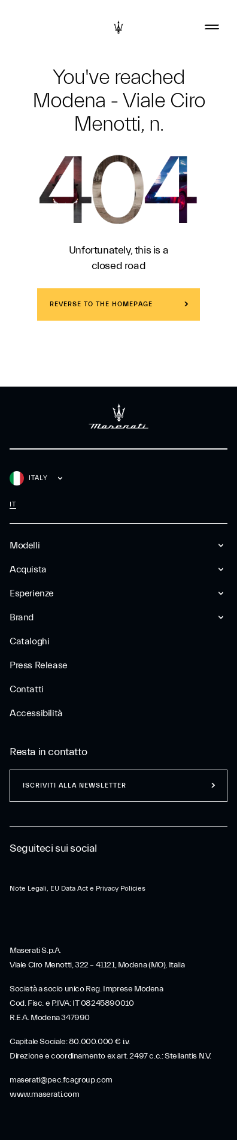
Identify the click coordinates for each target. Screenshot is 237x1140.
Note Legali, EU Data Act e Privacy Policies (77, 888)
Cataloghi (29, 641)
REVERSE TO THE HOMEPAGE (101, 304)
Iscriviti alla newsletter (74, 785)
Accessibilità (36, 713)
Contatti (27, 689)
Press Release (39, 665)
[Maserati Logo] (118, 27)
